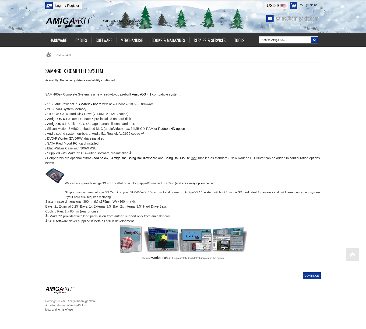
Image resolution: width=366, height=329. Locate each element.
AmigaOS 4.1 (57, 124)
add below (100, 158)
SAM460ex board (88, 104)
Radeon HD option (171, 129)
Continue (311, 275)
